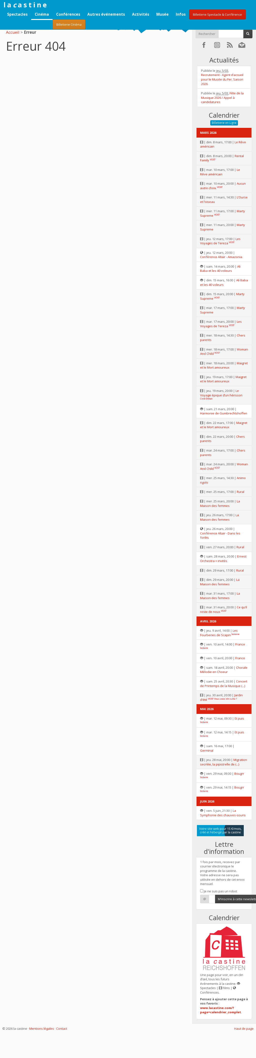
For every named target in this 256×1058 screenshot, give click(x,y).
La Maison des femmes (220, 503)
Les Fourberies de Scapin (219, 632)
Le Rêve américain (220, 172)
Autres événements (106, 14)
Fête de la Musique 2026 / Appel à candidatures (222, 97)
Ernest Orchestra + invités (223, 558)
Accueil (13, 32)
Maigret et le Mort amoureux (224, 365)
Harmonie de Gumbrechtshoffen (223, 413)
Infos (181, 14)
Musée (162, 14)
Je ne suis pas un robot (218, 891)
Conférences (68, 14)
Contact (61, 1028)
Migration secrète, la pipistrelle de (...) (223, 762)
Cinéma (42, 14)
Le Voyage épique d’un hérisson (221, 393)
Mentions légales (41, 1028)
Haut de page (244, 1028)
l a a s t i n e (25, 4)
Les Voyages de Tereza (220, 241)
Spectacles (17, 14)
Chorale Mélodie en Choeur (223, 669)
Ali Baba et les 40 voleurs (220, 268)
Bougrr (239, 773)
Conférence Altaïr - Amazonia (221, 257)
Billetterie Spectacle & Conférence (217, 14)
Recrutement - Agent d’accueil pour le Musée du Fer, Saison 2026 (222, 79)
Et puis (239, 718)
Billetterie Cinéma (69, 24)
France (240, 644)
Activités (140, 14)
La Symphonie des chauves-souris (223, 812)
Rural (240, 492)
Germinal (206, 750)
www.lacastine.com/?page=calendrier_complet (220, 1010)
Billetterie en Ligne (224, 123)
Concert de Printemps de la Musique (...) (223, 683)
